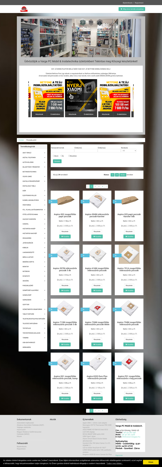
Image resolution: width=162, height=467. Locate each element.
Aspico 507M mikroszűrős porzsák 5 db (65, 269)
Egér (24, 191)
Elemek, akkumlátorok (31, 200)
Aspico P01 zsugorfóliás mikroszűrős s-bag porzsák (129, 377)
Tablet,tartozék (28, 314)
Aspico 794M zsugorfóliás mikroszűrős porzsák (129, 323)
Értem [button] (151, 462)
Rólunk (19, 436)
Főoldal (21, 140)
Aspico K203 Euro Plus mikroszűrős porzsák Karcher (97, 378)
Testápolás (27, 328)
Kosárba (65, 236)
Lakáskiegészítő (28, 252)
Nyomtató (26, 276)
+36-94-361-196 (129, 432)
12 (112, 175)
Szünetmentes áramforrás (32, 309)
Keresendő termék (57, 148)
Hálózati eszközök (29, 219)
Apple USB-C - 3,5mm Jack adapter (95, 423)
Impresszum (21, 430)
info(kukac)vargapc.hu (131, 437)
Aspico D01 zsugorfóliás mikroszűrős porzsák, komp (65, 377)
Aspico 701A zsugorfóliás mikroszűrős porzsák (129, 269)
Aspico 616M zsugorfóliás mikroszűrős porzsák (97, 269)
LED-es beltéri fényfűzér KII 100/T (94, 448)
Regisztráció (139, 3)
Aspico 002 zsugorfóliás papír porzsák (65, 215)
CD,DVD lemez (27, 176)
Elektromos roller (29, 195)
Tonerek (25, 338)
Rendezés (124, 148)
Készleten (72, 156)
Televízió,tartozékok (30, 323)
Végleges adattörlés (24, 427)
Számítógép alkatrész (30, 290)
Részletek (65, 231)
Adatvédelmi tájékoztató (25, 423)
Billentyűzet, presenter (31, 167)
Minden (123, 175)
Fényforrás (27, 205)
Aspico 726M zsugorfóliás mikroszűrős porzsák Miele (97, 323)
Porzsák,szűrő (28, 285)
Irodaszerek (27, 238)
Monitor (26, 266)
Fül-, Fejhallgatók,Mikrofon (33, 210)
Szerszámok (27, 300)
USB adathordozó (29, 342)
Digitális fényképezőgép (31, 181)
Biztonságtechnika (29, 172)
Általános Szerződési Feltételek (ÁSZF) (30, 425)
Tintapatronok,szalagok (31, 333)
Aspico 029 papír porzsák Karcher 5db (129, 215)
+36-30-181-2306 (128, 435)
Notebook (26, 271)
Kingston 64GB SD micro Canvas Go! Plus (97, 454)
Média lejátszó (28, 257)
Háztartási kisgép (29, 228)
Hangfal (26, 224)
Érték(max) (102, 148)
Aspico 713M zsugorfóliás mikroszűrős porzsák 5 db (65, 323)
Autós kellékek (28, 162)
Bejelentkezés (128, 3)
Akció (55, 156)
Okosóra (26, 281)
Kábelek (25, 247)
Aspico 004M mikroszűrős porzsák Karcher (97, 215)
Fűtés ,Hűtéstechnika (30, 214)
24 (117, 175)
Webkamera (27, 347)
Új (62, 156)
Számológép (27, 295)
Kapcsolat (119, 455)
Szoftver (26, 304)
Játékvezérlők (28, 243)
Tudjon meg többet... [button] (114, 463)
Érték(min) (78, 148)
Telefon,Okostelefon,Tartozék (34, 319)
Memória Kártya (28, 262)
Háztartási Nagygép (30, 233)
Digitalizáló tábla (29, 186)
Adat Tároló (27, 153)
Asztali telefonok (29, 157)
